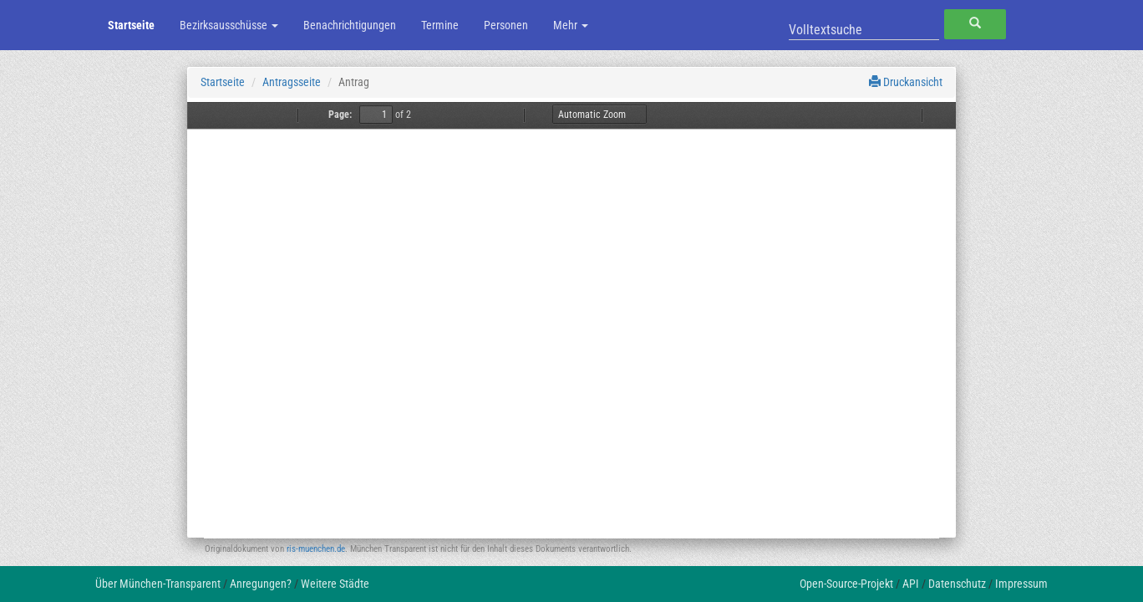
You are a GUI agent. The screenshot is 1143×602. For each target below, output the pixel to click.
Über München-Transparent (158, 583)
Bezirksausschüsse (229, 25)
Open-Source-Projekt (846, 583)
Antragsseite (291, 82)
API (910, 583)
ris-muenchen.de (316, 548)
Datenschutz (957, 583)
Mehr (570, 25)
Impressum (1021, 583)
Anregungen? (261, 583)
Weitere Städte (335, 583)
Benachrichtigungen (349, 25)
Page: (340, 114)
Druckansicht (905, 82)
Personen (506, 25)
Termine (440, 25)
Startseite (131, 25)
